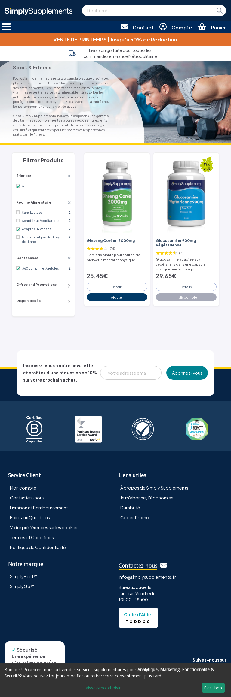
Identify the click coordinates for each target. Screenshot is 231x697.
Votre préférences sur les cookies (44, 527)
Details (117, 287)
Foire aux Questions (30, 517)
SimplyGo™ (22, 586)
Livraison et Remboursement (39, 507)
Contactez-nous (27, 497)
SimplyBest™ (24, 576)
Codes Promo (134, 517)
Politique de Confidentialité (38, 547)
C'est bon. (213, 688)
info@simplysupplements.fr (147, 577)
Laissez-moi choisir (102, 688)
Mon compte (23, 487)
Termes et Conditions (32, 537)
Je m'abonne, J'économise (147, 497)
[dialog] (115, 680)
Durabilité (130, 507)
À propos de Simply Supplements (154, 487)
